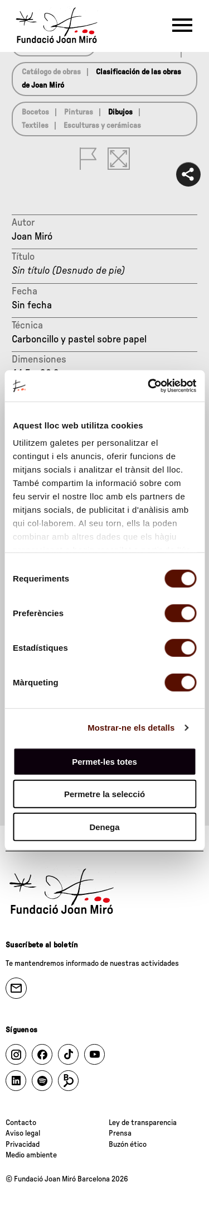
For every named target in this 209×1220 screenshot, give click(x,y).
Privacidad (23, 1144)
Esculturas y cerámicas (102, 126)
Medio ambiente (31, 1155)
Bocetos (35, 112)
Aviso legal (23, 1133)
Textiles (35, 126)
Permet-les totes (104, 761)
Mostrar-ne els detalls (131, 727)
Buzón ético (128, 1144)
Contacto (21, 1123)
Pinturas (78, 112)
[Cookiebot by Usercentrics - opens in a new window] (148, 386)
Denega (104, 826)
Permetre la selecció (104, 794)
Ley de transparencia (143, 1123)
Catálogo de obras (51, 72)
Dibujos (120, 112)
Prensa (120, 1133)
